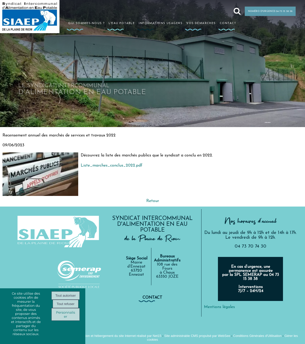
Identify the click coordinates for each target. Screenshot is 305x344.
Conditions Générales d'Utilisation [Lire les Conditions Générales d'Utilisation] (257, 336)
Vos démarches (201, 23)
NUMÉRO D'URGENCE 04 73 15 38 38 (270, 11)
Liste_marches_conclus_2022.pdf (112, 166)
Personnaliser (65, 314)
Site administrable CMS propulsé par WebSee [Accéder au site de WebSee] (197, 336)
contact (152, 298)
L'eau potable (122, 23)
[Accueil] (34, 21)
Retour (152, 201)
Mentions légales (219, 307)
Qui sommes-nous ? (86, 23)
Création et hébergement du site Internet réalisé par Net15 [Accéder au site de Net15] (119, 336)
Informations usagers (160, 23)
